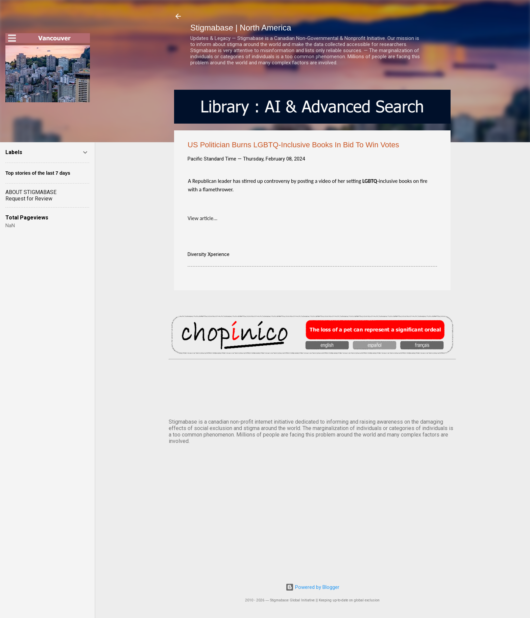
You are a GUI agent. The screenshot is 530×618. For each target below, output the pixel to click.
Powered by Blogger (312, 587)
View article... (202, 218)
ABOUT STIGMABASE (30, 192)
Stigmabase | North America (240, 27)
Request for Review (28, 198)
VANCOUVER (312, 387)
